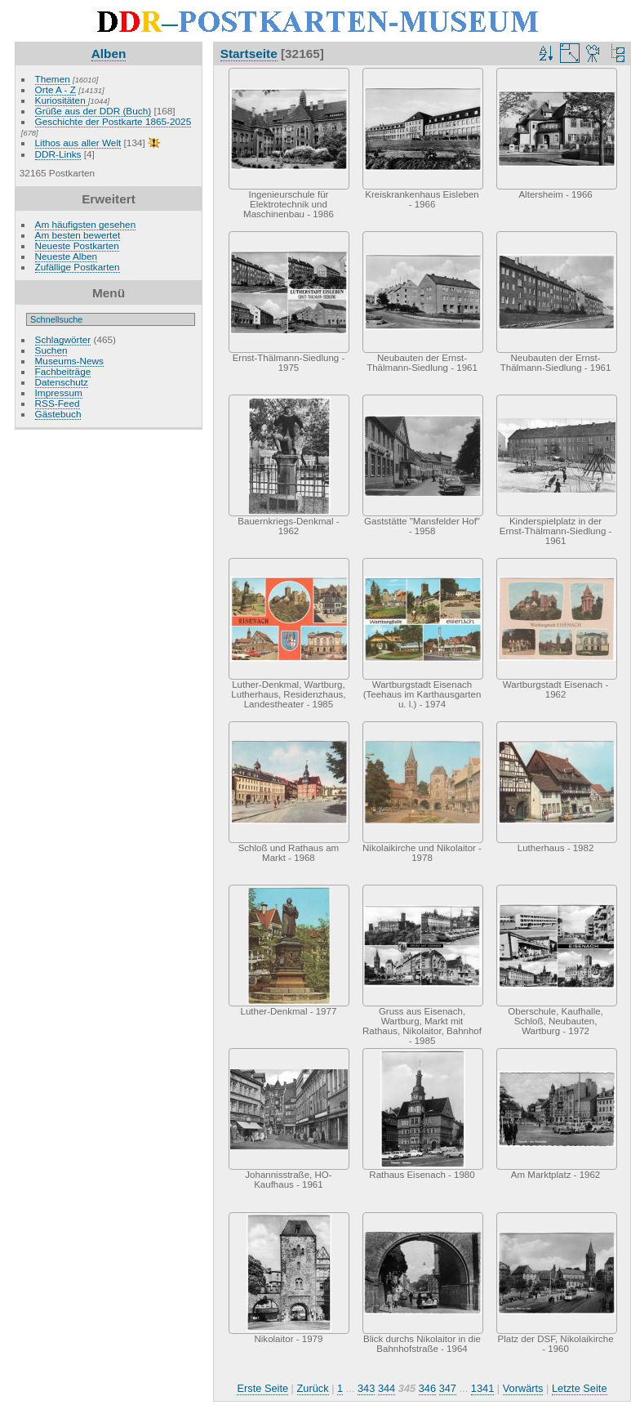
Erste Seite (262, 1388)
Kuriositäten (61, 100)
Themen (52, 79)
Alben (109, 53)
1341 (482, 1388)
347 (447, 1388)
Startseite (249, 53)
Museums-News (69, 360)
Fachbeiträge (63, 371)
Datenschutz (61, 382)
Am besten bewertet (78, 235)
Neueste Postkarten (77, 245)
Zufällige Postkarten (77, 266)
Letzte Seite (579, 1388)
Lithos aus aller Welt (78, 142)
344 (386, 1388)
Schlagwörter (63, 339)
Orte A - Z (55, 89)
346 (427, 1388)
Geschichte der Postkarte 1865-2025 (113, 121)
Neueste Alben (66, 256)
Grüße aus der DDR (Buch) (93, 110)
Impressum (58, 392)
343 (366, 1388)
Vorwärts (523, 1388)
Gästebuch (58, 413)
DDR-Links (58, 154)
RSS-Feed (57, 403)
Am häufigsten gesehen (85, 224)
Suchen (51, 350)
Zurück (313, 1388)
